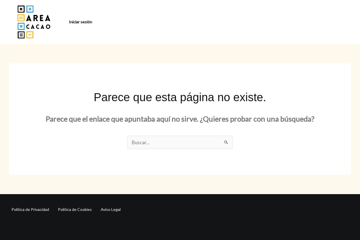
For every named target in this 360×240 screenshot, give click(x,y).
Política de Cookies (75, 209)
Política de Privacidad (30, 209)
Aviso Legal (111, 209)
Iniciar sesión (80, 21)
